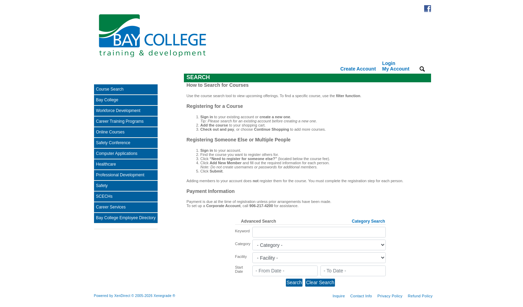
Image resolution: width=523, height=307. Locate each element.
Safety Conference (113, 142)
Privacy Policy (390, 296)
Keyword (242, 231)
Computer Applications (117, 153)
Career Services (111, 207)
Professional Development (120, 175)
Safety (102, 185)
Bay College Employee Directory (126, 217)
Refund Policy (420, 296)
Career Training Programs (120, 121)
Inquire (339, 296)
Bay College (107, 99)
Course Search (110, 89)
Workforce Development (118, 110)
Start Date (239, 269)
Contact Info (361, 296)
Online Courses (110, 132)
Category (243, 244)
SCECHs (104, 196)
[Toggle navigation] (98, 78)
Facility (241, 256)
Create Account (358, 69)
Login (395, 66)
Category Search (368, 221)
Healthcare (106, 164)
